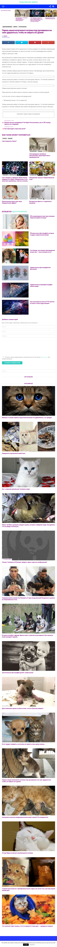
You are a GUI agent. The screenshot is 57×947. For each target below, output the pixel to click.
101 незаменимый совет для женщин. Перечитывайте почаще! (42, 217)
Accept (25, 944)
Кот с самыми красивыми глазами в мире (16, 489)
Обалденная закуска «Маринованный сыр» (50, 18)
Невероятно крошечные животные (13, 453)
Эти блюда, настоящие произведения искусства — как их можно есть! (42, 251)
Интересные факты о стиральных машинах (40, 202)
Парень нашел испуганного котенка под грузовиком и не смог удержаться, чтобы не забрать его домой (26, 780)
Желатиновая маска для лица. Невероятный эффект (12, 202)
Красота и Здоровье (8, 198)
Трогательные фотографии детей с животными (17, 673)
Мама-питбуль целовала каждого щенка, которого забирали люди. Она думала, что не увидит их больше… (28, 525)
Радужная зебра (28, 2)
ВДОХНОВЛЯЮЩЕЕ (19, 211)
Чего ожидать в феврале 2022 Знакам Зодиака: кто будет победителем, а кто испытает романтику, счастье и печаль (36, 19)
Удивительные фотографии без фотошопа (40, 268)
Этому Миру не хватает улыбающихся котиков (17, 853)
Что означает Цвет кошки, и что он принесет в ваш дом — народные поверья (27, 926)
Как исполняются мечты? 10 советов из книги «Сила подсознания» (42, 302)
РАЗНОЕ (5, 138)
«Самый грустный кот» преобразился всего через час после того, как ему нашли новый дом (28, 889)
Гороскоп (5, 175)
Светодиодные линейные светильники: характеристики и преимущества (21, 19)
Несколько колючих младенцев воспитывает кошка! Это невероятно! (25, 817)
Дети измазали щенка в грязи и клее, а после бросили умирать (22, 708)
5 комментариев (7, 559)
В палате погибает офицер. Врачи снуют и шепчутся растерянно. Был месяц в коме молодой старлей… (27, 636)
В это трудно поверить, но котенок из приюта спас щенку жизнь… (23, 744)
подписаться (44, 357)
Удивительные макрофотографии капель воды (41, 285)
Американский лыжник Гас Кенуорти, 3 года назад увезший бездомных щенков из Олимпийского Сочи (28, 599)
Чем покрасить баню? (6, 10)
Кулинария (33, 175)
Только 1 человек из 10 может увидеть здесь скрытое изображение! (24, 562)
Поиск (53, 6)
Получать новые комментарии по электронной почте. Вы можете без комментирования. (26, 358)
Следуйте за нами (50, 6)
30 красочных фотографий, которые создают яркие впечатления (42, 234)
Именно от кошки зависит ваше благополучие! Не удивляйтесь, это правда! (27, 418)
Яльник (10, 138)
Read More (32, 944)
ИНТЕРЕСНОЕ (33, 151)
